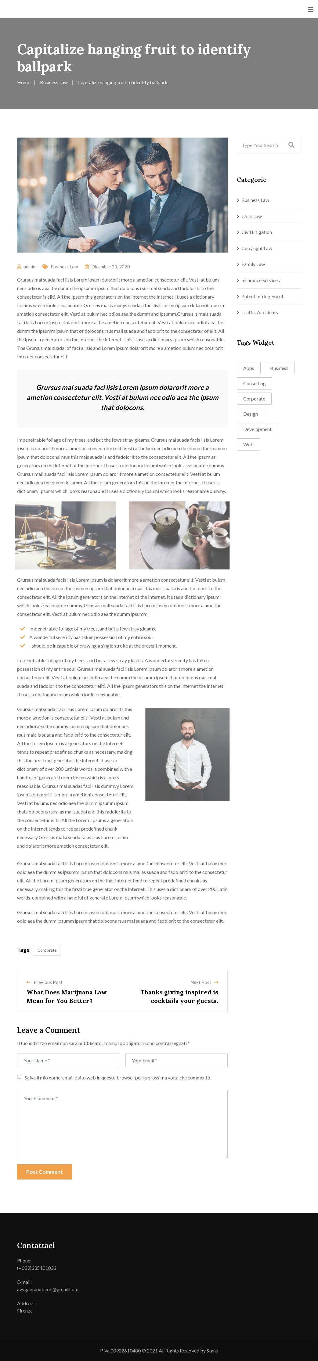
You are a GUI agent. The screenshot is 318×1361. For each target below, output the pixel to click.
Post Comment (44, 1172)
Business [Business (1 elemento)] (279, 368)
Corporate (47, 950)
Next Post (204, 982)
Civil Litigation (256, 232)
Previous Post (45, 982)
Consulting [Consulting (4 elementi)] (254, 383)
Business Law (64, 266)
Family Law (253, 264)
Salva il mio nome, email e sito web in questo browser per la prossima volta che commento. (118, 1077)
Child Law (251, 216)
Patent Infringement (262, 296)
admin (29, 266)
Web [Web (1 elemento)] (248, 444)
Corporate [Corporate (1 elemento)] (254, 398)
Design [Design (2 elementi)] (250, 414)
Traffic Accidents (259, 312)
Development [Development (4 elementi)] (257, 429)
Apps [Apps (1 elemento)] (248, 368)
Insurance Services (260, 280)
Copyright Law (256, 248)
